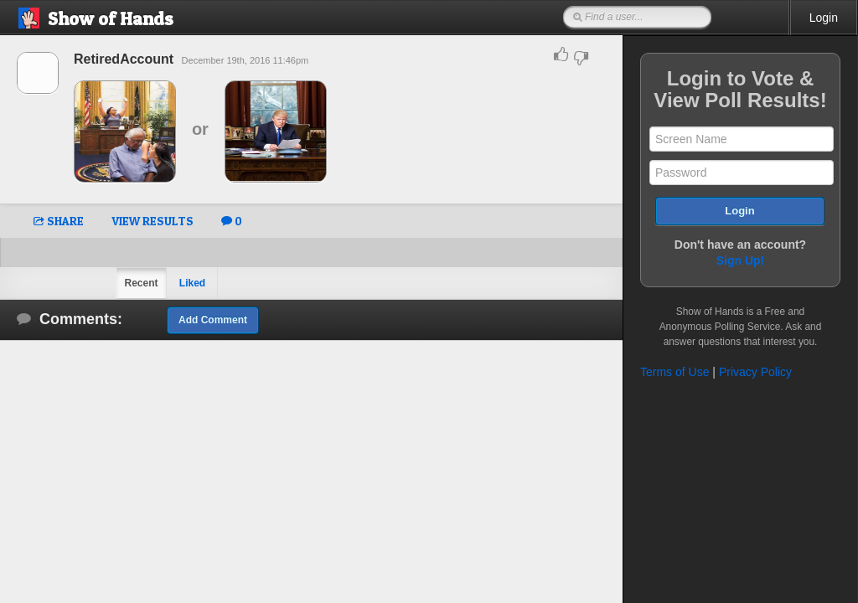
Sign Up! (740, 260)
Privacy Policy (755, 372)
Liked (192, 283)
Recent (141, 283)
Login (823, 17)
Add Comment (212, 320)
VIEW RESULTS (152, 221)
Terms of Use (674, 372)
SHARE (59, 221)
